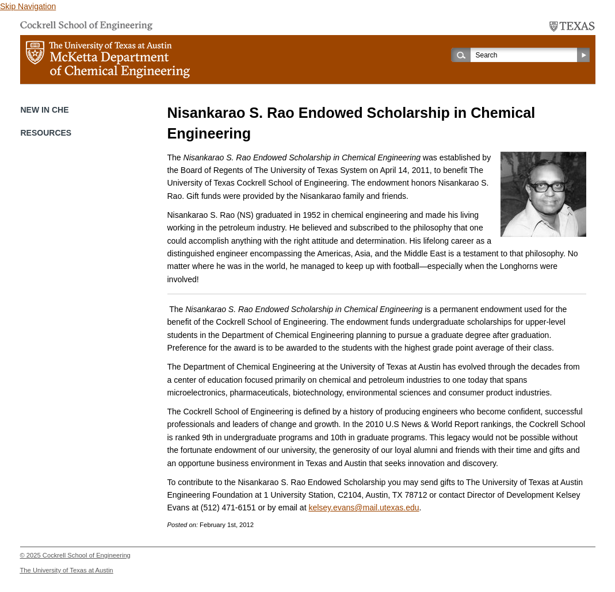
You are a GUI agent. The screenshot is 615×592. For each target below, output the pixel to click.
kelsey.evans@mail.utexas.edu (363, 507)
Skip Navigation (28, 6)
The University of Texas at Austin (66, 570)
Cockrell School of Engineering (87, 555)
